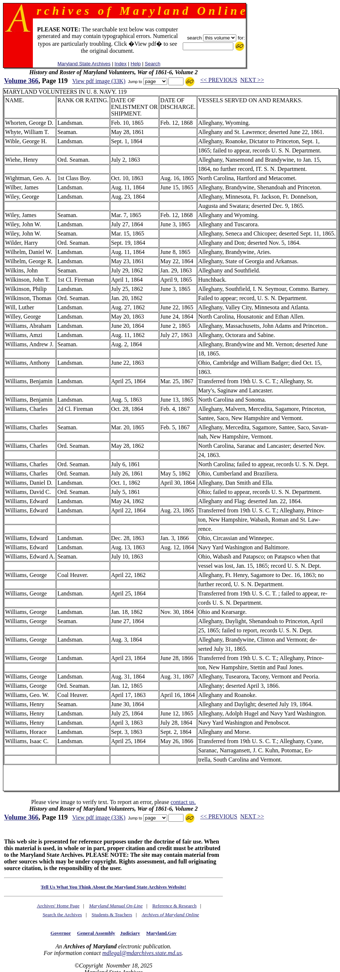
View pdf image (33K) (98, 81)
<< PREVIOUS (218, 80)
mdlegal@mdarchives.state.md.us (142, 953)
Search (152, 63)
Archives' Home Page (58, 906)
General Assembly (96, 933)
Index (120, 63)
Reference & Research (174, 906)
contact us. (183, 802)
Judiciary (130, 933)
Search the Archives (62, 914)
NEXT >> (252, 80)
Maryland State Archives (84, 63)
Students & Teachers (112, 914)
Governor (61, 933)
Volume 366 (21, 81)
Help (136, 63)
